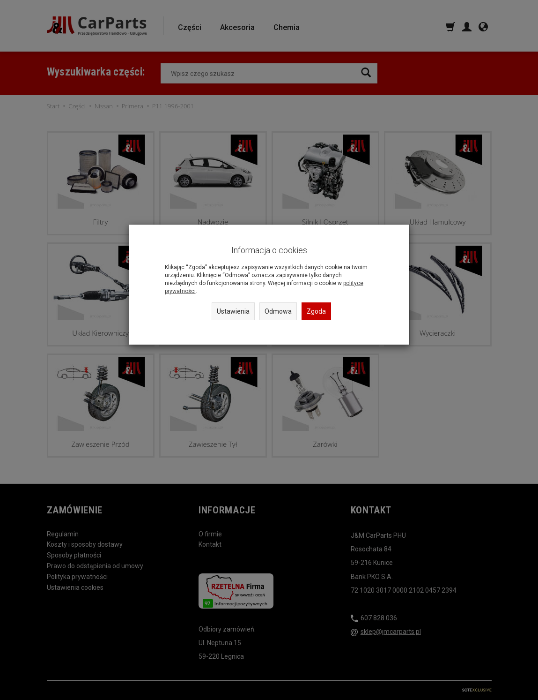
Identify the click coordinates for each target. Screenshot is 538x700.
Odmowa (278, 311)
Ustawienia (233, 311)
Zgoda (316, 311)
